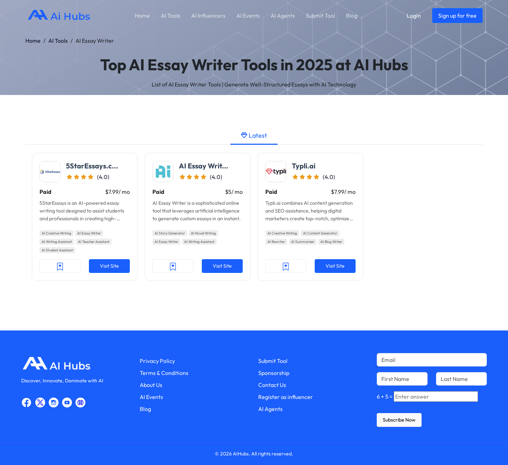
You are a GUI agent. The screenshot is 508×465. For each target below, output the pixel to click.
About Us (151, 384)
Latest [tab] (254, 135)
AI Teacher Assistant (93, 241)
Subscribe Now (399, 420)
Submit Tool (320, 15)
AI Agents (283, 15)
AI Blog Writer (331, 241)
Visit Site (109, 266)
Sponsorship (273, 372)
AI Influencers (208, 15)
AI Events (248, 15)
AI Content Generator (320, 233)
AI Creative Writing (56, 233)
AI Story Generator (170, 233)
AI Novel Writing (203, 233)
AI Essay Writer (89, 233)
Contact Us (272, 384)
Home (142, 15)
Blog (351, 15)
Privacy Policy (157, 360)
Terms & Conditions (164, 372)
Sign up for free (457, 15)
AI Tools (170, 15)
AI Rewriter (276, 241)
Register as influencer (285, 396)
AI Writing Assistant (57, 241)
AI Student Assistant (57, 250)
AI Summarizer (302, 241)
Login (414, 15)
